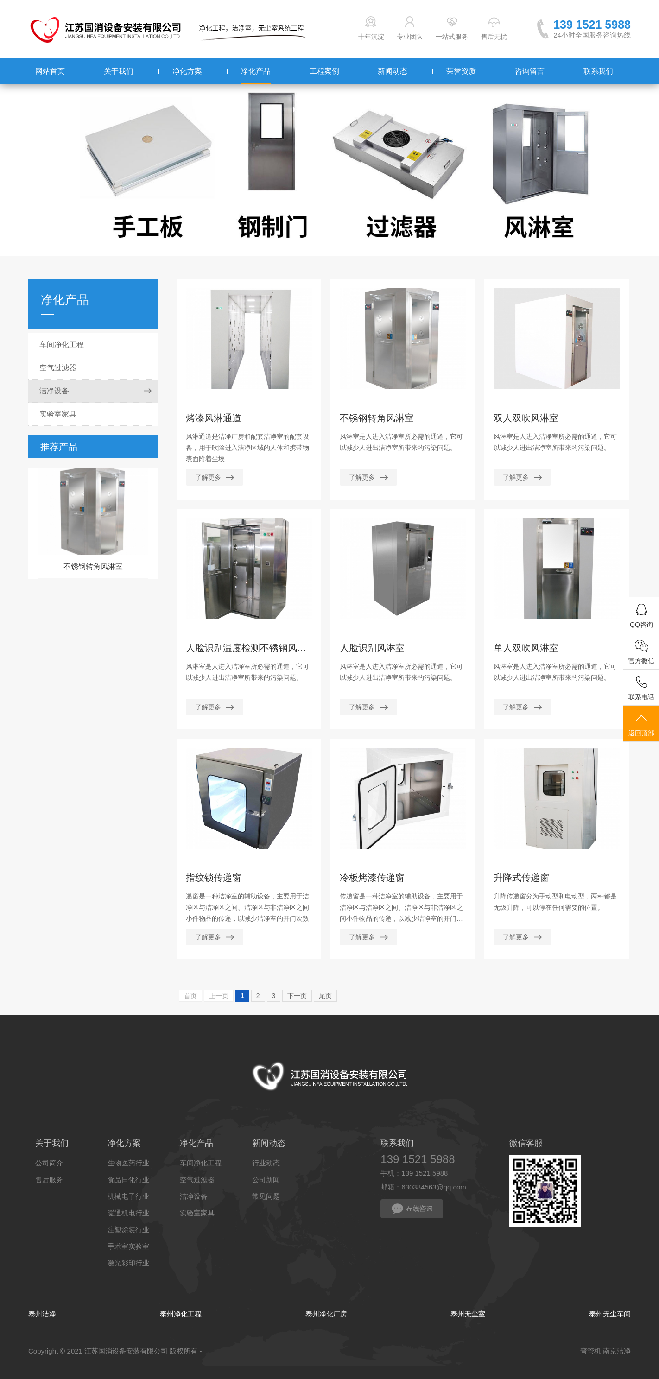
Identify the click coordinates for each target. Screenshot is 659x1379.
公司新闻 (266, 1179)
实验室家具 (57, 414)
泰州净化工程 (181, 1314)
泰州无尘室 (467, 1314)
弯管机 (590, 1351)
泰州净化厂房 (326, 1314)
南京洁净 (617, 1351)
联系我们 (598, 71)
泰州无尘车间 (610, 1314)
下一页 (297, 995)
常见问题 (266, 1196)
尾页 (325, 995)
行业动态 (266, 1163)
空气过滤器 (57, 368)
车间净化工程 (61, 344)
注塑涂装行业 (128, 1230)
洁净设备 (54, 391)
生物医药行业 (128, 1163)
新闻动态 (392, 71)
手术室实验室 (128, 1246)
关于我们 (118, 71)
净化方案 (187, 71)
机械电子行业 (128, 1196)
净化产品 (256, 71)
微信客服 (526, 1143)
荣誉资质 (461, 71)
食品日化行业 (128, 1179)
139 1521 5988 (592, 25)
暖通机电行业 (128, 1213)
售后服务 (49, 1179)
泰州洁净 (42, 1314)
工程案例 (324, 71)
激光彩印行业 (128, 1263)
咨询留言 (530, 71)
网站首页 (50, 71)
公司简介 (49, 1163)
